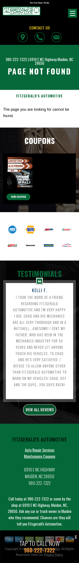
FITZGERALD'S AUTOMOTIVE (39, 96)
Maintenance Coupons (39, 474)
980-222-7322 (16, 59)
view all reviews (39, 427)
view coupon (18, 215)
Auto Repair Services (39, 468)
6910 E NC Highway (43, 59)
